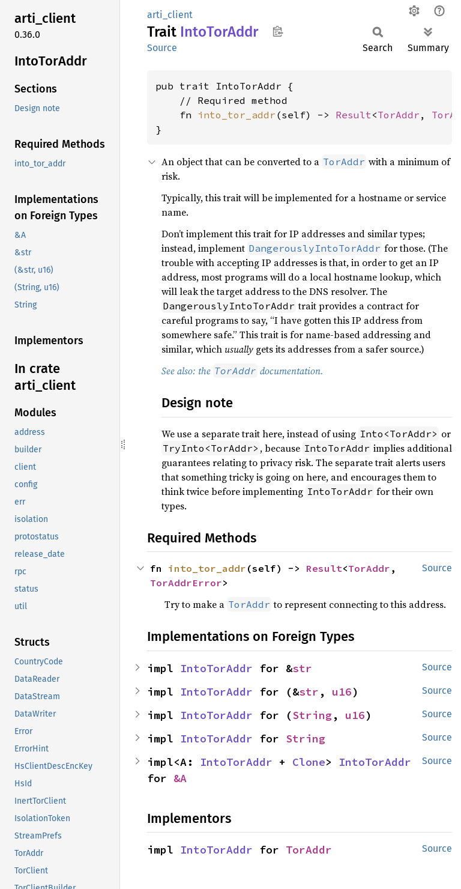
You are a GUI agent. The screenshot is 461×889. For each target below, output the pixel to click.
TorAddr (399, 115)
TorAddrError (186, 583)
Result (354, 115)
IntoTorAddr (216, 668)
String (312, 715)
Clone (308, 762)
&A (180, 778)
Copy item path (278, 31)
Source (162, 47)
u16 (342, 692)
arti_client (170, 14)
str (302, 668)
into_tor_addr (236, 115)
